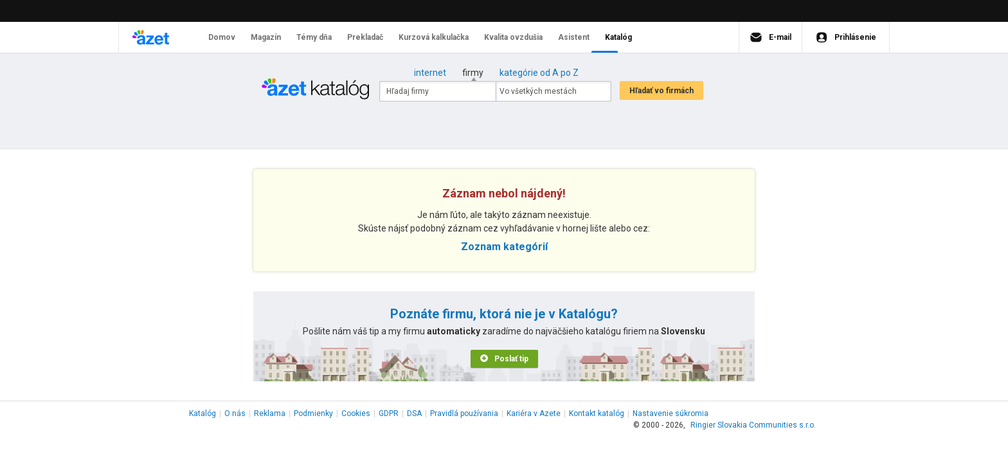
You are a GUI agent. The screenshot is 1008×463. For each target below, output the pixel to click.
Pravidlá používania (464, 413)
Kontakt (596, 413)
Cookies (355, 413)
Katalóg (202, 413)
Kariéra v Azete (534, 413)
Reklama (269, 413)
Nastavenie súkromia (670, 413)
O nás (235, 413)
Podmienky (313, 413)
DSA (414, 413)
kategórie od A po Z (539, 73)
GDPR (389, 413)
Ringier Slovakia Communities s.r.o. (753, 425)
